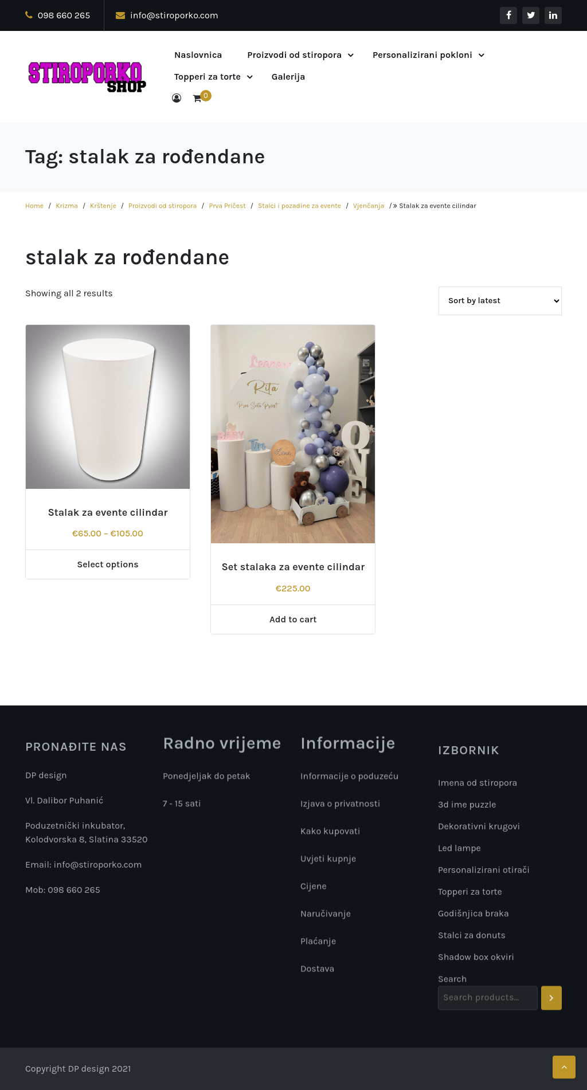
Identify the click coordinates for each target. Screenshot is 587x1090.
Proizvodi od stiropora (294, 54)
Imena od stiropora (477, 880)
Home (34, 206)
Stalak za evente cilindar (107, 512)
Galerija (289, 76)
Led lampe (459, 945)
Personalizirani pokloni (422, 54)
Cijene (313, 892)
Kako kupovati (330, 837)
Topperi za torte (207, 76)
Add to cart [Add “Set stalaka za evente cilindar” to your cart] (292, 619)
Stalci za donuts (472, 1033)
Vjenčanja (368, 206)
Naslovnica (198, 54)
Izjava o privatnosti (340, 809)
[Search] (551, 1014)
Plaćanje (318, 947)
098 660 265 (57, 15)
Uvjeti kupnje (328, 864)
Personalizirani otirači (484, 967)
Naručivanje (325, 919)
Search (452, 995)
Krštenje (103, 206)
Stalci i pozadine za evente (299, 206)
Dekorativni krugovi (479, 924)
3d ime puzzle (467, 902)
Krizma (67, 206)
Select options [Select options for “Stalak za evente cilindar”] (108, 564)
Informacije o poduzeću (349, 782)
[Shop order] (500, 301)
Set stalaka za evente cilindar (293, 566)
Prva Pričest (227, 206)
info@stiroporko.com (167, 15)
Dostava (317, 974)
